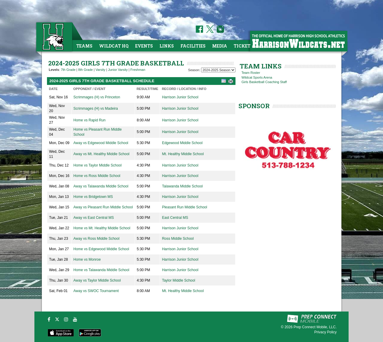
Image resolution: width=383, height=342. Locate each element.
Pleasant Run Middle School (184, 207)
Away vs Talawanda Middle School (100, 186)
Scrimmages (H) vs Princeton (96, 97)
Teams (84, 46)
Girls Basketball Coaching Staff (264, 82)
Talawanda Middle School (182, 186)
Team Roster (250, 72)
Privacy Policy (325, 332)
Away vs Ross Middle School (96, 238)
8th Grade (85, 69)
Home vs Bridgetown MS (93, 197)
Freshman (137, 69)
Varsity (100, 69)
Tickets (243, 46)
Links (166, 46)
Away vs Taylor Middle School (97, 280)
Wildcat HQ (114, 46)
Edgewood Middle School (182, 143)
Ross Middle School (178, 238)
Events (144, 46)
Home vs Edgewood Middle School (101, 249)
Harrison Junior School (180, 97)
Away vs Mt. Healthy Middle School (101, 154)
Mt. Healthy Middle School (182, 154)
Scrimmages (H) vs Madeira (95, 108)
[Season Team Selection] (218, 70)
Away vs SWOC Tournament (96, 291)
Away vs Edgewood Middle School (100, 143)
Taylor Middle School (178, 280)
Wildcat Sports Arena (256, 77)
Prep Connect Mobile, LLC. (315, 327)
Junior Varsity (118, 69)
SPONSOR (254, 106)
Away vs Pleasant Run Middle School (103, 207)
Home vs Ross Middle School (96, 176)
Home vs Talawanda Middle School (101, 270)
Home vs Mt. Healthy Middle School (101, 228)
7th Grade (68, 69)
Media (219, 46)
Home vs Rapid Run (89, 120)
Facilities (193, 46)
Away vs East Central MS (93, 218)
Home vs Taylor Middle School (97, 165)
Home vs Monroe (87, 259)
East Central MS (175, 218)
